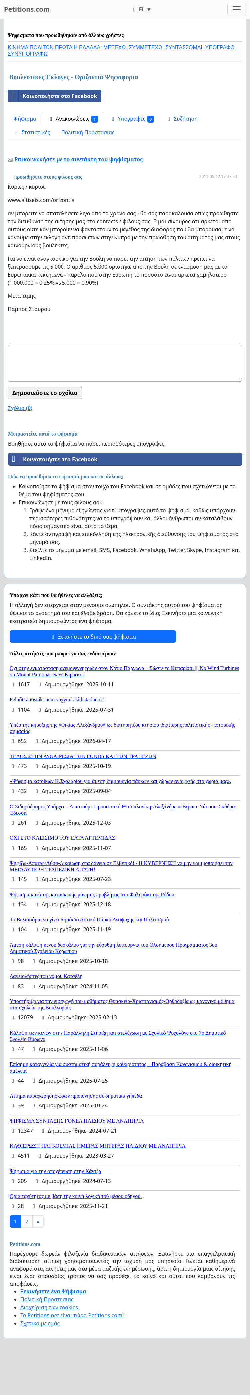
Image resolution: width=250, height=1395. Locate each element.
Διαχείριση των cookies (49, 1307)
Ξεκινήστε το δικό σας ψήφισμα (93, 636)
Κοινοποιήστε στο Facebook (52, 96)
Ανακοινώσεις (73, 119)
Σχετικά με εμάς (40, 1323)
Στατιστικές (31, 132)
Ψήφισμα (24, 118)
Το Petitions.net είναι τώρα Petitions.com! (72, 1315)
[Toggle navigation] (236, 9)
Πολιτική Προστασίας (87, 132)
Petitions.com (27, 9)
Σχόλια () (20, 408)
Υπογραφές (132, 119)
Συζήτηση (182, 118)
